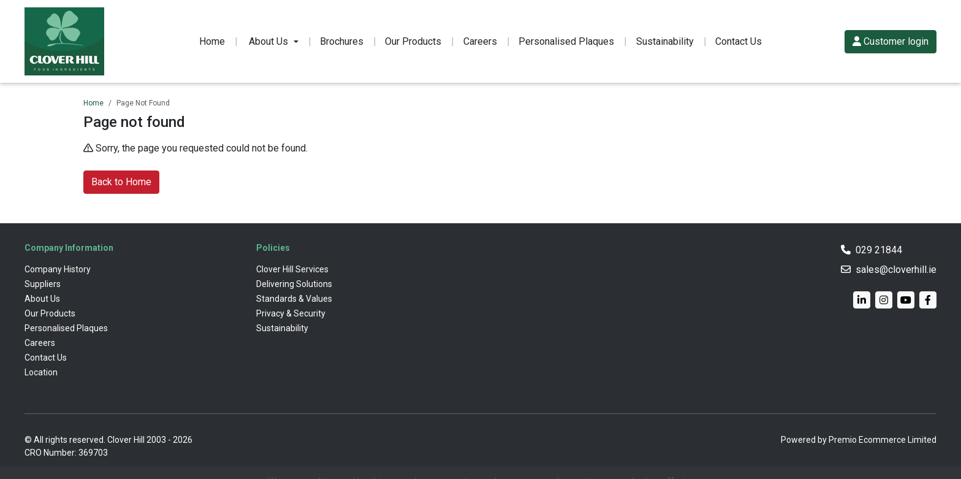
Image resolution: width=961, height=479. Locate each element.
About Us (42, 299)
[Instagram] (883, 299)
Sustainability (665, 41)
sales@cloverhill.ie (896, 269)
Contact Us (738, 41)
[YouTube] (905, 299)
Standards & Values (294, 299)
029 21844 (879, 250)
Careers (480, 41)
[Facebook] (927, 299)
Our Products (413, 41)
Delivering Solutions (294, 284)
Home (212, 41)
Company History (58, 269)
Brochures (341, 41)
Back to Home (121, 182)
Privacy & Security (290, 313)
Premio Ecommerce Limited (882, 440)
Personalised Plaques (566, 41)
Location (41, 372)
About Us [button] (268, 41)
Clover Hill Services (292, 269)
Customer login (891, 41)
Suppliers (43, 284)
